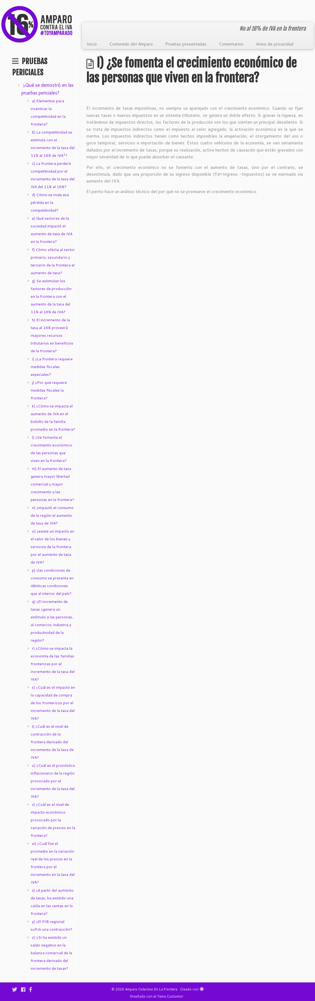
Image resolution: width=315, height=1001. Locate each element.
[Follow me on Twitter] (16, 989)
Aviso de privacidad (274, 44)
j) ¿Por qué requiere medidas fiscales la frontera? (49, 390)
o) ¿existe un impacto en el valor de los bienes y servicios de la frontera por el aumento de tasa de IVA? (52, 547)
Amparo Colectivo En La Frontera (151, 989)
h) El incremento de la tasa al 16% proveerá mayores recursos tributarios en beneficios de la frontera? (52, 335)
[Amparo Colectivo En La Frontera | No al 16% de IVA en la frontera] (37, 24)
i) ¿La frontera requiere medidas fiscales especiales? (52, 366)
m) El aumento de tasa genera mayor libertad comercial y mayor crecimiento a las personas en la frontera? (52, 484)
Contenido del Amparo (131, 44)
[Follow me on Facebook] (25, 989)
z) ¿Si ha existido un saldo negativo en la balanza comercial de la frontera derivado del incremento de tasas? (51, 953)
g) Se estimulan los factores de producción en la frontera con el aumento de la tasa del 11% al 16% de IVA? (51, 296)
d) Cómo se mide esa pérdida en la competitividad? (50, 202)
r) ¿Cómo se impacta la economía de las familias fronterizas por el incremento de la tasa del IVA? (53, 664)
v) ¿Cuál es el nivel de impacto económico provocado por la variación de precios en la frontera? (53, 820)
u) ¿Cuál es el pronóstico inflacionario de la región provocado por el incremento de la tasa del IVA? (53, 781)
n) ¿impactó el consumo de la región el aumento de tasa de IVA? (52, 515)
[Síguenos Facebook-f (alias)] (32, 989)
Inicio (92, 44)
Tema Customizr (170, 996)
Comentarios (231, 44)
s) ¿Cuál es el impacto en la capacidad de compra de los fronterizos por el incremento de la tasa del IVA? (53, 703)
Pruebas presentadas (185, 44)
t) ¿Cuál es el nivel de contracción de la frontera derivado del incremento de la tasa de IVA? (52, 742)
